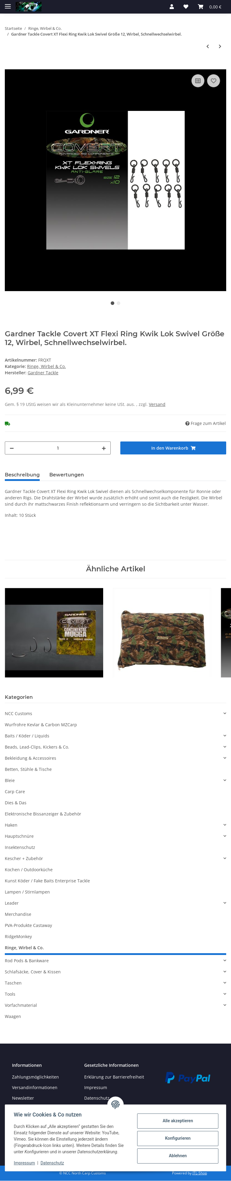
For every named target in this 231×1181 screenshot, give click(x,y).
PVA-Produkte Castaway (28, 925)
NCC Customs (18, 713)
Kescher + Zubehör (24, 858)
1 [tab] (112, 303)
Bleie (10, 780)
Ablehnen (177, 1155)
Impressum (95, 1087)
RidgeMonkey (18, 936)
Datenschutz (53, 1163)
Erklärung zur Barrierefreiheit (114, 1077)
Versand (157, 404)
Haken (11, 825)
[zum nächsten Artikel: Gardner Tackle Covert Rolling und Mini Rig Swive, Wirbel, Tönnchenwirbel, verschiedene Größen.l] (220, 46)
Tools (10, 994)
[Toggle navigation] (8, 4)
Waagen (13, 1016)
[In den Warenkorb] (9, 66)
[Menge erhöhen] (103, 448)
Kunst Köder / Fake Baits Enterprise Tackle (47, 881)
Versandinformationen (34, 1087)
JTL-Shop (199, 1173)
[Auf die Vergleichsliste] (198, 80)
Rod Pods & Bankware (27, 960)
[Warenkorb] (209, 7)
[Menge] (57, 448)
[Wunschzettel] (186, 7)
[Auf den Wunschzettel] (213, 80)
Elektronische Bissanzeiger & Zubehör (43, 814)
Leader (12, 903)
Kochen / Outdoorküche (29, 869)
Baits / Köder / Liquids (27, 736)
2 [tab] (118, 303)
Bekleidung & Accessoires (30, 758)
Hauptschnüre (19, 836)
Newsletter (23, 1098)
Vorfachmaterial (21, 1005)
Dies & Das (15, 803)
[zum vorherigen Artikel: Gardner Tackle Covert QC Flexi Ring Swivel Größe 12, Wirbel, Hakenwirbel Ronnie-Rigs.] (208, 46)
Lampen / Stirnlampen (27, 892)
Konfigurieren (176, 1138)
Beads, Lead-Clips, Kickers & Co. (37, 747)
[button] (172, 7)
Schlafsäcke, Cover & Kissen (33, 972)
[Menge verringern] (11, 448)
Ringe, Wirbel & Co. (46, 366)
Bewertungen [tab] (66, 475)
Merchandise (18, 914)
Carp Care (15, 791)
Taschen (13, 983)
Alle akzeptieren (177, 1120)
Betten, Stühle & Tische (28, 769)
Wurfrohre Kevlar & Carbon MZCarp (41, 724)
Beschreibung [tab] (22, 475)
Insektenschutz (20, 847)
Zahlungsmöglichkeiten (35, 1077)
